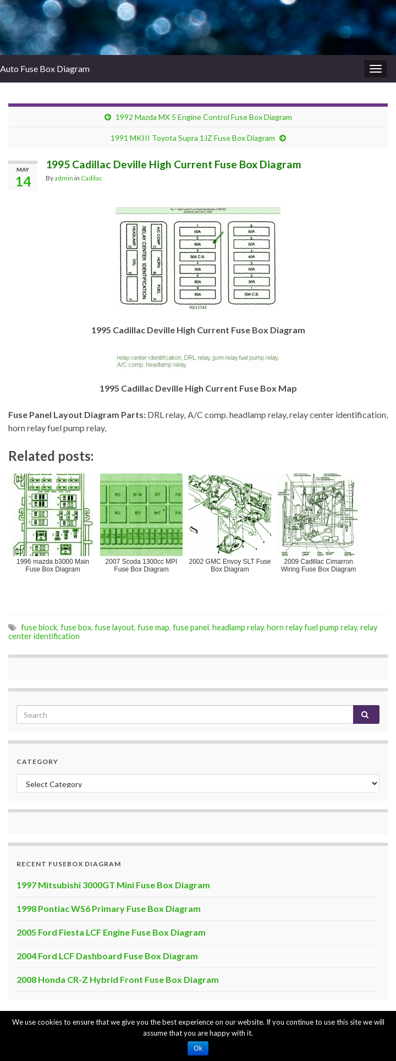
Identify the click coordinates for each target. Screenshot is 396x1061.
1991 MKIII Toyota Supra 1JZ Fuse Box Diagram (193, 137)
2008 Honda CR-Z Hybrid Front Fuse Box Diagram (117, 979)
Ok (198, 1048)
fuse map (153, 627)
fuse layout (114, 627)
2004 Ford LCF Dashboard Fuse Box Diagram (107, 955)
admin (63, 178)
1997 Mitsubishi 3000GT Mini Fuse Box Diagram (113, 884)
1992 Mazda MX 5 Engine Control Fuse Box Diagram (204, 117)
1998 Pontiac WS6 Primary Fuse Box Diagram (108, 908)
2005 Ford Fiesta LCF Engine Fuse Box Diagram (111, 932)
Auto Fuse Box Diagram (45, 68)
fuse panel (191, 627)
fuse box (76, 627)
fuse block (39, 627)
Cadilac (91, 178)
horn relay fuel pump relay (312, 627)
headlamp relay (237, 627)
